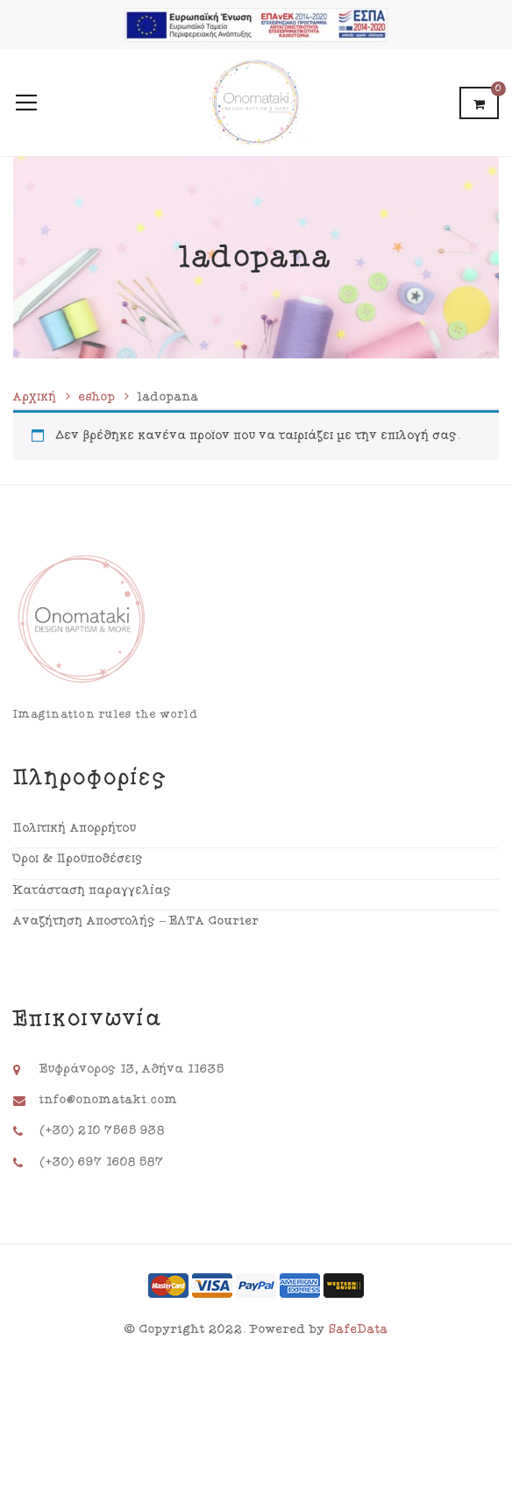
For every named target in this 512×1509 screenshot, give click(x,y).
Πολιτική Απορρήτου (75, 828)
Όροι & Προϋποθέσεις (78, 859)
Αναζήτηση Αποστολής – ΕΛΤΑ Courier (136, 921)
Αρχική (35, 397)
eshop (97, 397)
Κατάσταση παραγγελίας (92, 890)
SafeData (358, 1329)
